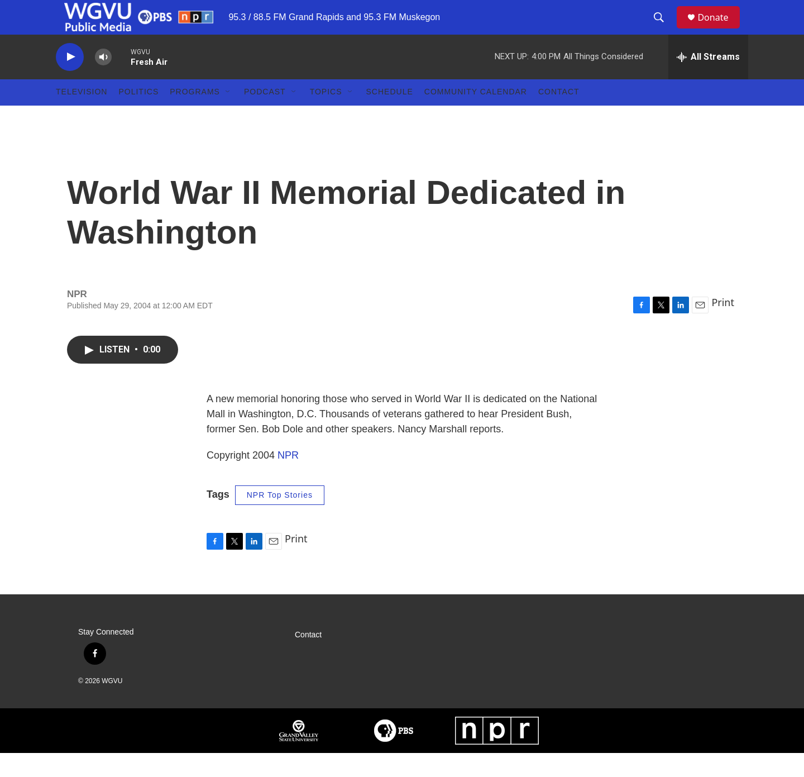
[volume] (103, 81)
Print (722, 326)
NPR (288, 479)
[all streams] (708, 81)
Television (81, 116)
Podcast (265, 116)
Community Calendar (475, 116)
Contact (559, 116)
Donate (719, 29)
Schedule (389, 116)
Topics (326, 116)
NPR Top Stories (280, 519)
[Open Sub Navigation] (228, 116)
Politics (138, 116)
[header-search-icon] (663, 30)
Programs (195, 116)
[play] (70, 81)
